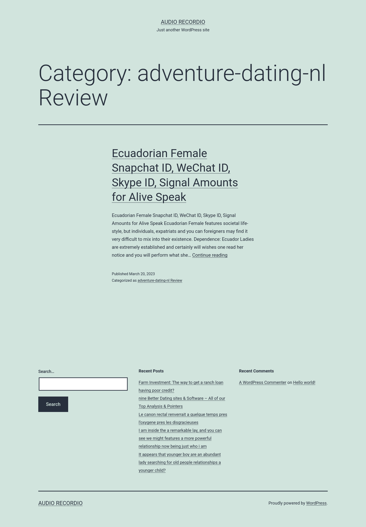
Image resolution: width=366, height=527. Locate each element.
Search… (46, 371)
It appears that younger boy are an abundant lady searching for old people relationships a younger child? (180, 462)
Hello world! (304, 382)
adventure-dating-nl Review (159, 280)
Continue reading (209, 255)
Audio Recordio (183, 22)
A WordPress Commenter (262, 382)
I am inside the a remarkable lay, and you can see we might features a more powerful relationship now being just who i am (180, 438)
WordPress (316, 503)
